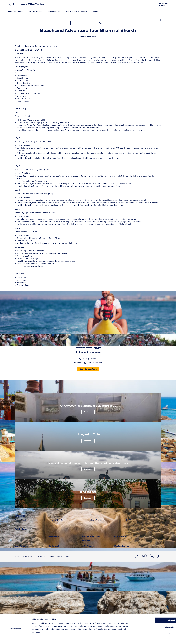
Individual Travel (77, 23)
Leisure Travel (91, 23)
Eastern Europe (121, 536)
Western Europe (121, 545)
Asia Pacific (53, 536)
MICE (128, 520)
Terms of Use (28, 556)
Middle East (53, 545)
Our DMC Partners (35, 11)
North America (87, 545)
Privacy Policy (40, 556)
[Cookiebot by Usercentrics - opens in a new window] (16, 629)
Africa (17, 536)
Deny (155, 619)
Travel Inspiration (54, 11)
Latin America (21, 545)
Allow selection (155, 612)
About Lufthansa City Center (58, 556)
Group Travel (20, 520)
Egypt (101, 23)
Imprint (17, 556)
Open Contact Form (88, 369)
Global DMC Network (15, 11)
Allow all (155, 605)
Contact (95, 11)
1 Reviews (96, 352)
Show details (128, 629)
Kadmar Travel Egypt (88, 37)
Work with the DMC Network (76, 11)
